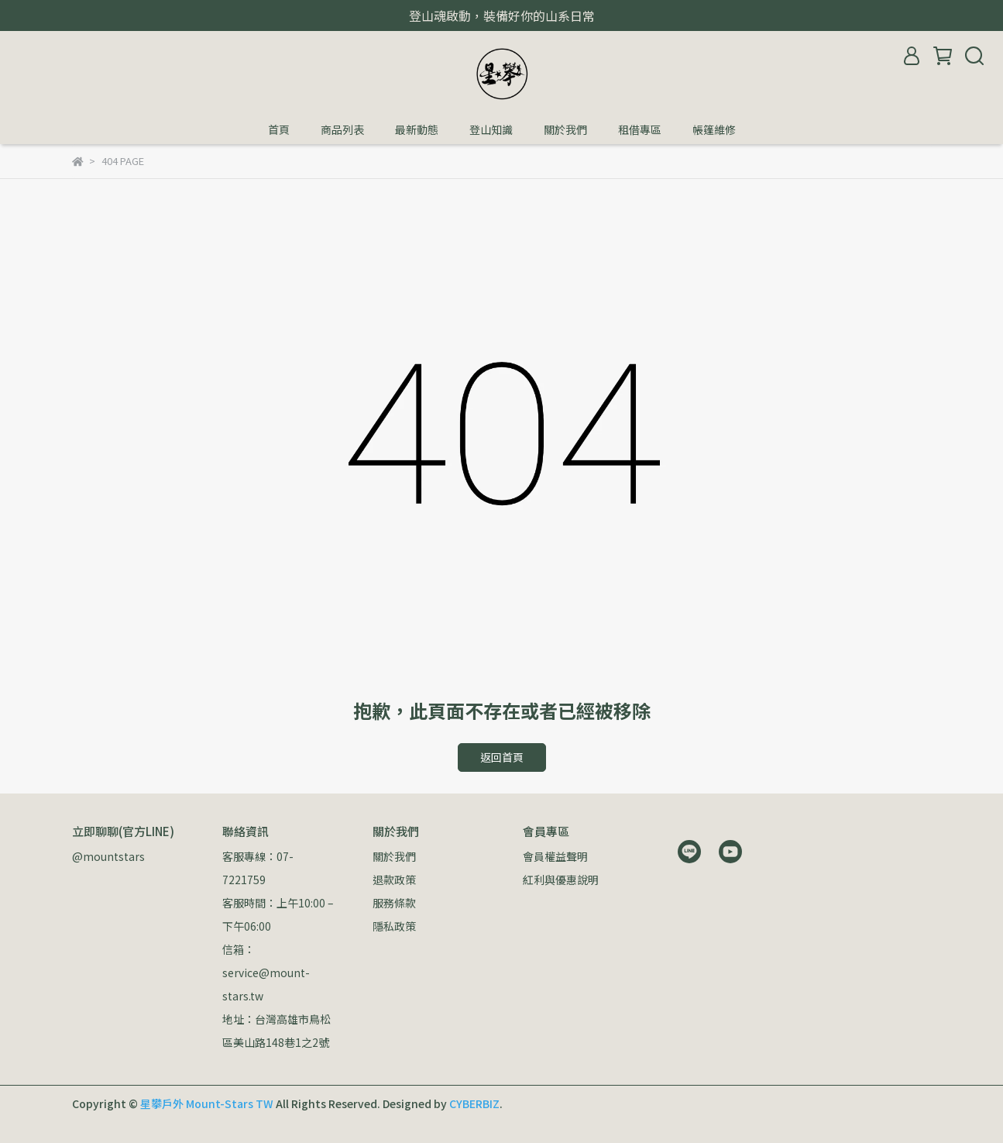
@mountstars (108, 856)
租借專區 (639, 129)
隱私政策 (394, 926)
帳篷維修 (714, 129)
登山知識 (491, 129)
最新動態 (416, 129)
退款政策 (394, 879)
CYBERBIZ (474, 1103)
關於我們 (565, 129)
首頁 (279, 129)
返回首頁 (502, 757)
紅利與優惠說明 (561, 879)
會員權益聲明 (555, 856)
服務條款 (394, 903)
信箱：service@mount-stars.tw (266, 973)
